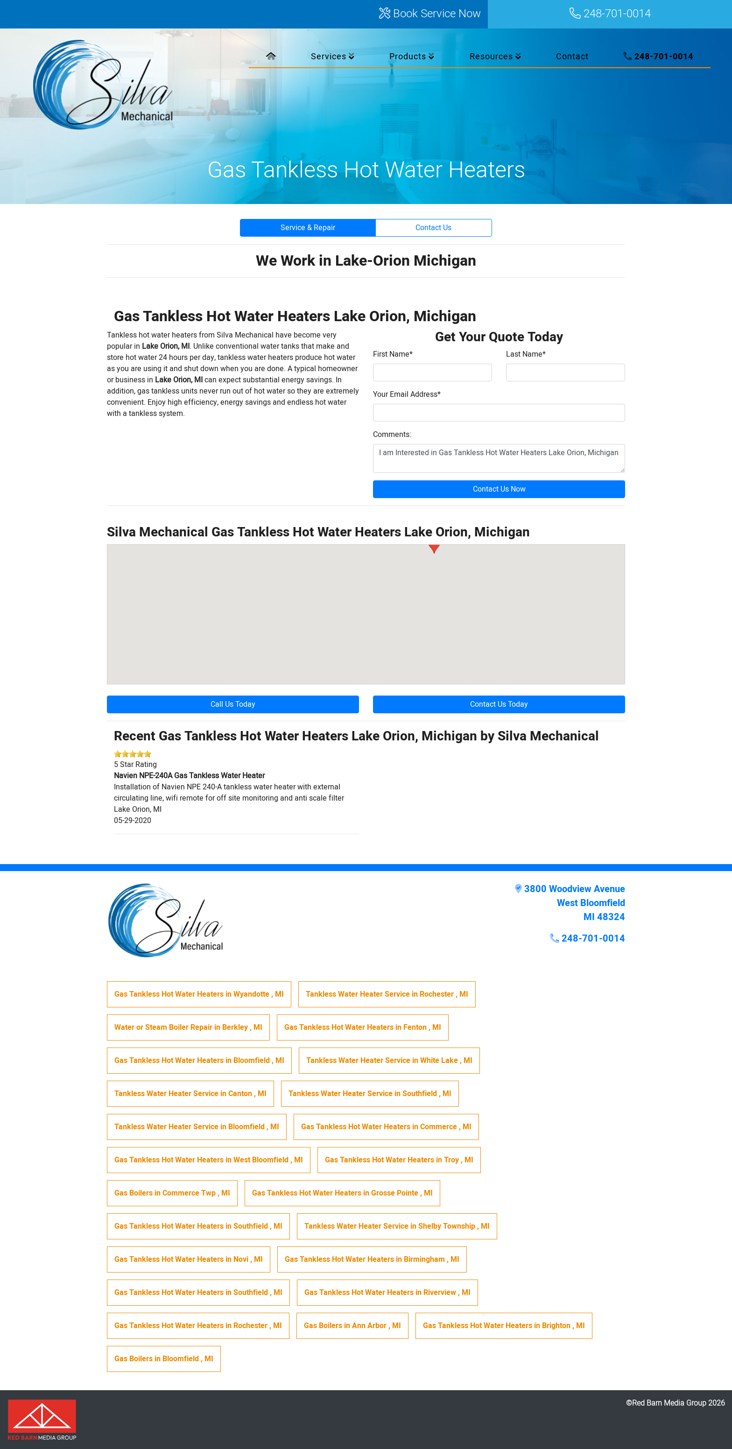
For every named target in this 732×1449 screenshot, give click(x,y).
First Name (393, 354)
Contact (572, 56)
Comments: (392, 434)
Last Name (526, 354)
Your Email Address (407, 394)
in (199, 994)
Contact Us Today (499, 704)
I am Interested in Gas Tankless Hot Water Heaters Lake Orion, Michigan (499, 458)
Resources (495, 56)
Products (412, 56)
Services (333, 56)
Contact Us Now (499, 489)
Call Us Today (233, 704)
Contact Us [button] (433, 227)
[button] (434, 545)
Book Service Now (430, 14)
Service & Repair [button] (308, 227)
